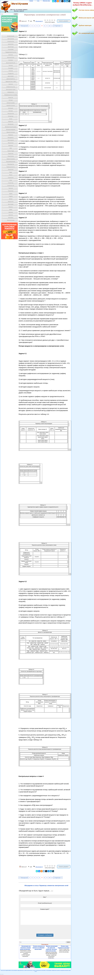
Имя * (45, 897)
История (11, 100)
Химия (10, 209)
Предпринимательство (10, 52)
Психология (10, 169)
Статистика (10, 182)
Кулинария (10, 108)
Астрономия (10, 49)
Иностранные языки (10, 89)
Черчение (10, 212)
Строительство (10, 185)
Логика (10, 118)
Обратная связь (46, 0)
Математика (10, 124)
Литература (10, 116)
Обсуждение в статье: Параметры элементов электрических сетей (46, 885)
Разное (10, 174)
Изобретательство (10, 86)
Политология (11, 156)
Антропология (10, 41)
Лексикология (11, 113)
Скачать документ (64, 21)
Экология (11, 215)
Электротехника (10, 220)
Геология (11, 70)
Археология (10, 44)
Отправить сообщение (45, 935)
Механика (10, 145)
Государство (11, 73)
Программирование (10, 161)
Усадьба (11, 196)
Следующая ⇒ (58, 25)
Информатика (10, 92)
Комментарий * (44, 909)
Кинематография (11, 102)
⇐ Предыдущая (23, 25)
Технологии (10, 190)
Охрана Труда (10, 150)
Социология (10, 177)
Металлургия (11, 140)
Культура (11, 110)
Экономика (10, 217)
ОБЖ (11, 148)
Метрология (10, 142)
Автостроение (10, 38)
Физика (10, 199)
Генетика (11, 65)
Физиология (10, 201)
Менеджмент (11, 137)
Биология (11, 54)
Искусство (10, 97)
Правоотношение (11, 158)
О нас (38, 0)
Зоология (11, 84)
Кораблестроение (11, 105)
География (10, 68)
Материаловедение (10, 129)
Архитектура (11, 46)
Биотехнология (10, 57)
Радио (10, 172)
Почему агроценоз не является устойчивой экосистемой (39, 947)
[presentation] (33, 930)
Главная (31, 0)
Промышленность (11, 166)
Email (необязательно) (45, 903)
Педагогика (10, 153)
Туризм (10, 193)
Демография (11, 76)
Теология (11, 188)
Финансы (11, 207)
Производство (10, 164)
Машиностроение (11, 132)
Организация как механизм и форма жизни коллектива (25, 947)
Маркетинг (10, 121)
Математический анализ (10, 126)
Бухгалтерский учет (10, 62)
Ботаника (11, 60)
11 (52, 26)
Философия (10, 204)
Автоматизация (10, 36)
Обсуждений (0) (39, 21)
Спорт (10, 180)
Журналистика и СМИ (11, 81)
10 (49, 26)
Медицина (10, 134)
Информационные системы (10, 94)
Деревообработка (11, 78)
